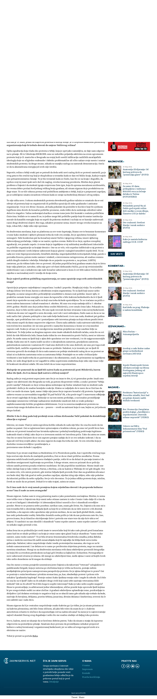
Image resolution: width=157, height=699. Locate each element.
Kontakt (86, 673)
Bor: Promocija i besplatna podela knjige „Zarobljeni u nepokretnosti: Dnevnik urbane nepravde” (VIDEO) (136, 413)
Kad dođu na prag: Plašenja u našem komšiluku (136, 308)
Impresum (87, 669)
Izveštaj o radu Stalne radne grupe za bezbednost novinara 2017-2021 (136, 351)
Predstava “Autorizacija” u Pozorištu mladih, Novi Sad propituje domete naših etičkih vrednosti (136, 396)
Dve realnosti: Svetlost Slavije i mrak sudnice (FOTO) (134, 225)
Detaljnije (54, 681)
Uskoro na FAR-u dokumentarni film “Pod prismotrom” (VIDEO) (135, 429)
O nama (86, 665)
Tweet (74, 697)
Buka (35, 636)
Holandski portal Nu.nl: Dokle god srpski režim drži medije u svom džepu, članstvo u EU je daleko (136, 209)
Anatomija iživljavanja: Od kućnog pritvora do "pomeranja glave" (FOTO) (136, 172)
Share (81, 697)
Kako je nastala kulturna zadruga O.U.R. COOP (135, 240)
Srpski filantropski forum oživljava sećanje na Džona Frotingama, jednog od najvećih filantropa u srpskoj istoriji (136, 370)
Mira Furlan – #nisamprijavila (131, 333)
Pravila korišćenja (91, 677)
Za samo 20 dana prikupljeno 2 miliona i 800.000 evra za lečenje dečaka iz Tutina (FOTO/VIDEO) (134, 191)
